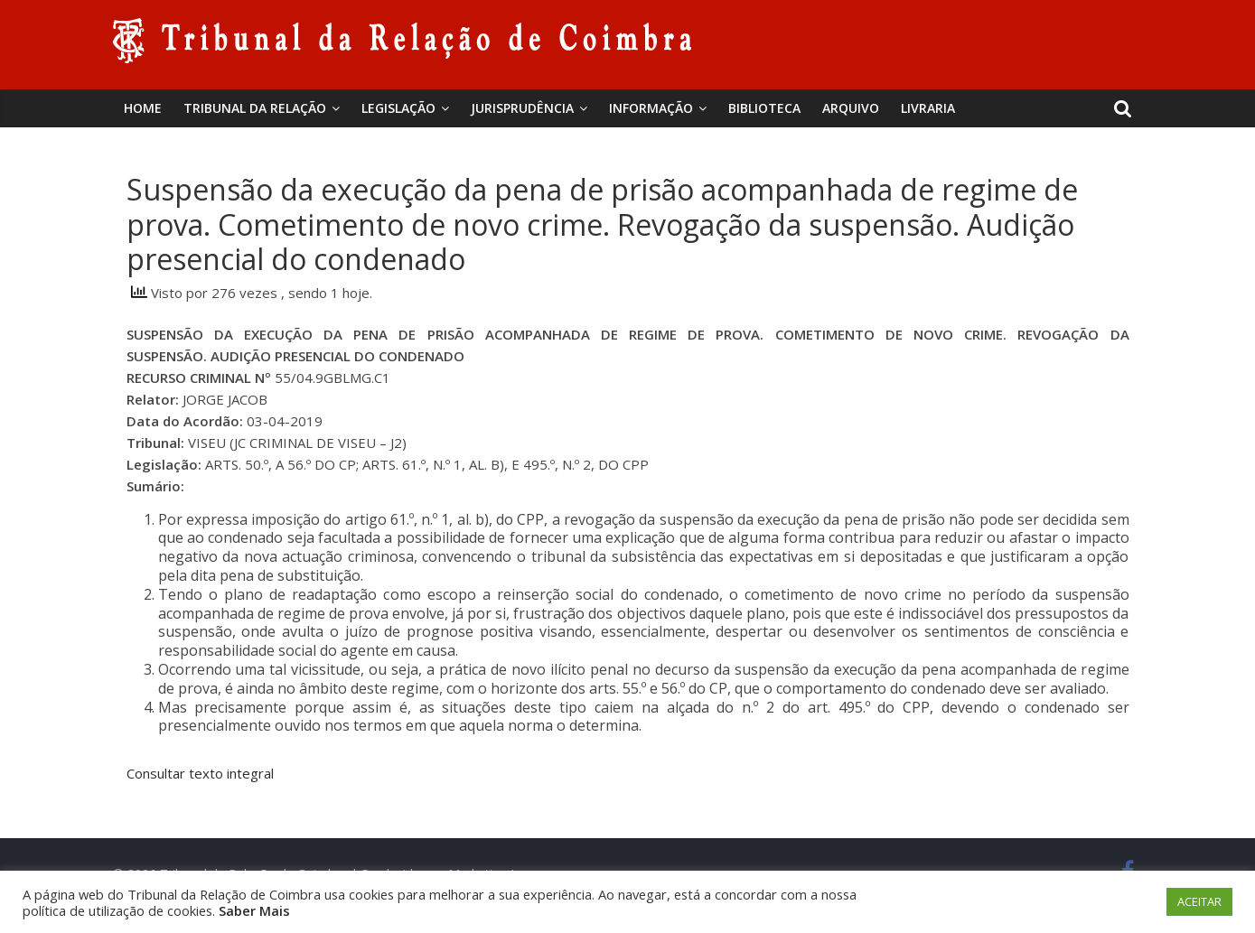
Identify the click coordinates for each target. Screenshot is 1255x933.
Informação (651, 108)
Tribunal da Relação (254, 108)
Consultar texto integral (200, 773)
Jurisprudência (522, 108)
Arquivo (850, 108)
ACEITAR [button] (1199, 901)
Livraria (928, 108)
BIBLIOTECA (764, 108)
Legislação (398, 108)
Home (143, 108)
